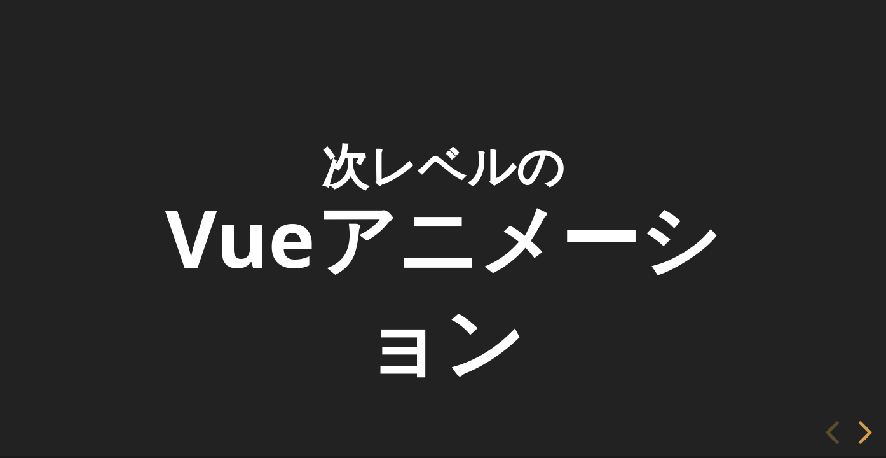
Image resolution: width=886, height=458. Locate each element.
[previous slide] (834, 432)
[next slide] (865, 432)
